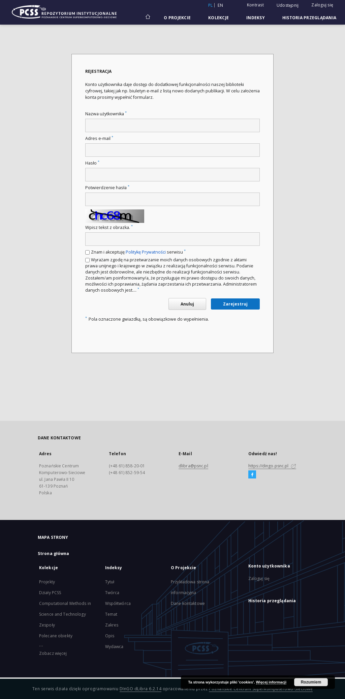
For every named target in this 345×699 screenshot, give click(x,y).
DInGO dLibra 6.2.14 (141, 689)
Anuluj (187, 304)
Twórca (112, 592)
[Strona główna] (147, 17)
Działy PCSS (50, 592)
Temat (111, 614)
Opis (109, 636)
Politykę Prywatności (146, 252)
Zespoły (47, 625)
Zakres (112, 625)
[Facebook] (252, 475)
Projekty (47, 582)
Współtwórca (118, 603)
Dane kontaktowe (188, 603)
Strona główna (53, 553)
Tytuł (110, 582)
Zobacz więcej (53, 653)
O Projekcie (177, 18)
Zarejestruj (235, 304)
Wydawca (114, 646)
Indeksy (255, 18)
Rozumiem (311, 682)
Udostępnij (288, 5)
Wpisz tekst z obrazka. (109, 227)
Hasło (92, 163)
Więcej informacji (271, 682)
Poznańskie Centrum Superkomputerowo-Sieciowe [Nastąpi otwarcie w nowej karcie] (261, 689)
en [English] (220, 5)
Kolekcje (218, 18)
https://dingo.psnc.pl (272, 466)
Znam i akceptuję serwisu (138, 252)
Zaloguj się (322, 5)
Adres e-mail (99, 138)
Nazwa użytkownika (106, 114)
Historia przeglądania (309, 18)
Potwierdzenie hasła (107, 188)
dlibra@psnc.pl (193, 466)
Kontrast (255, 5)
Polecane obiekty (55, 636)
